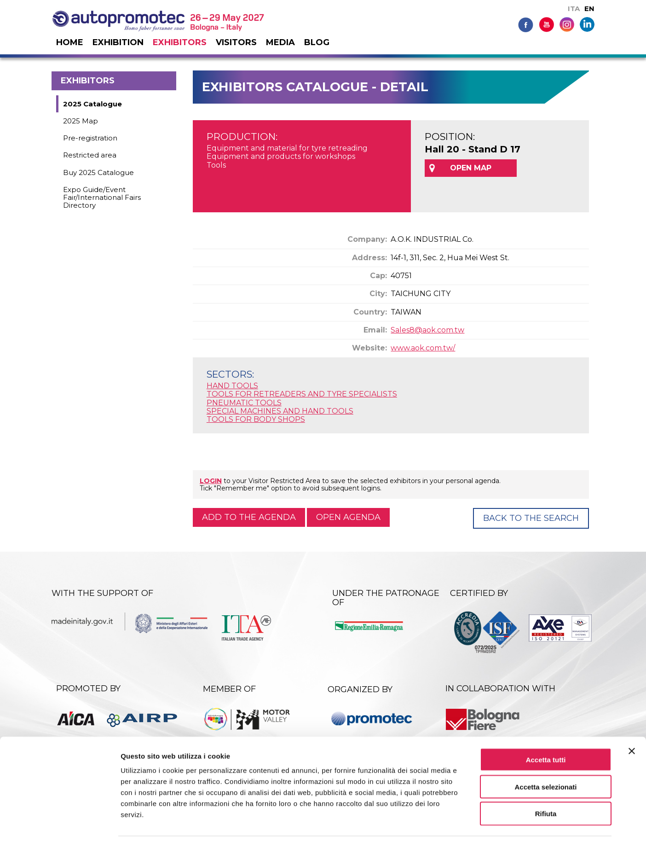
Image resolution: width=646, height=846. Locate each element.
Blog (316, 42)
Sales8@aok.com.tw (427, 330)
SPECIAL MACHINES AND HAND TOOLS (280, 411)
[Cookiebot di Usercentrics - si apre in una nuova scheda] (59, 828)
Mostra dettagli (484, 828)
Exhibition (118, 42)
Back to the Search (531, 518)
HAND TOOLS (232, 385)
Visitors (236, 42)
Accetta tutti (546, 733)
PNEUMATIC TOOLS (244, 402)
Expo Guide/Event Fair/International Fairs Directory (102, 197)
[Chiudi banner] (632, 724)
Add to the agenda (249, 517)
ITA (574, 8)
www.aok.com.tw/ (423, 348)
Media (280, 42)
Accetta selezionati (545, 760)
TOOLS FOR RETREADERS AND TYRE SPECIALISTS (302, 394)
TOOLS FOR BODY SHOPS (256, 419)
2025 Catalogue (92, 103)
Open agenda (348, 517)
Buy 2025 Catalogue (98, 172)
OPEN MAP (470, 167)
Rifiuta (546, 787)
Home (69, 42)
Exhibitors (180, 42)
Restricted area (89, 155)
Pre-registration (90, 138)
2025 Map (80, 121)
